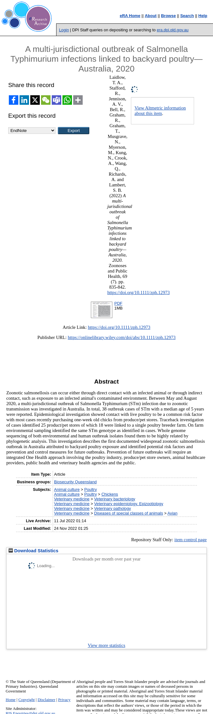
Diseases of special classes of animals (128, 513)
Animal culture (67, 489)
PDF (118, 303)
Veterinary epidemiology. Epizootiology (128, 503)
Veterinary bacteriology (114, 499)
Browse (168, 15)
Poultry (90, 489)
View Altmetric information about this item (160, 110)
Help (202, 15)
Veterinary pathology (112, 508)
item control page (191, 539)
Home (10, 700)
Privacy (64, 700)
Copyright (26, 700)
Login (64, 30)
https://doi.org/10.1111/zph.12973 (138, 292)
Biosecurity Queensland (75, 481)
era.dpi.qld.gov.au (173, 30)
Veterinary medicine (71, 499)
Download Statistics (33, 550)
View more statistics (106, 645)
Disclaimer (46, 700)
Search (187, 15)
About (151, 15)
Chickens (109, 494)
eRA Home (130, 15)
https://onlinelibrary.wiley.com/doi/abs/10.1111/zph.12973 (122, 337)
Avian (173, 513)
